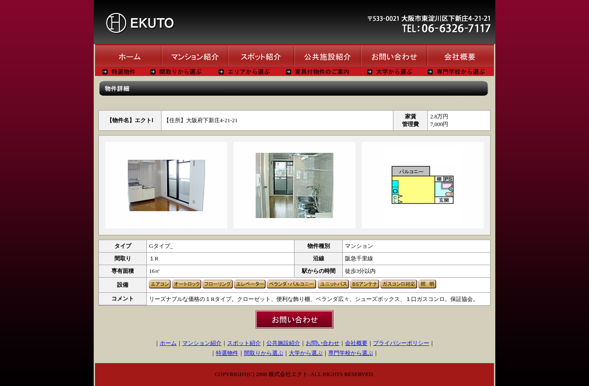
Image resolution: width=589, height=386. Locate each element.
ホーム (168, 343)
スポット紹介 (244, 343)
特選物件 (227, 353)
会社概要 (356, 343)
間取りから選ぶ (263, 353)
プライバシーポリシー (401, 343)
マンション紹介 (202, 343)
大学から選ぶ (306, 353)
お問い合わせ (322, 343)
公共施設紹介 (283, 343)
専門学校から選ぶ (350, 353)
